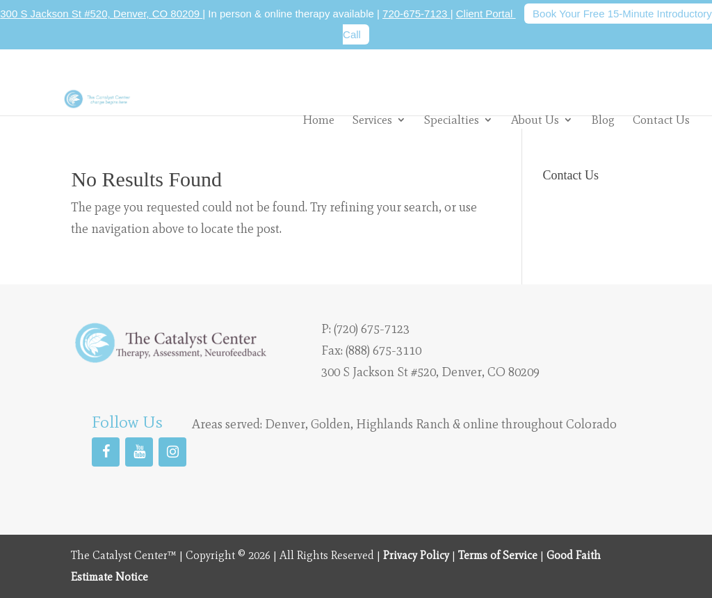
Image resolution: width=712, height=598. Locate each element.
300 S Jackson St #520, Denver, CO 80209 (101, 13)
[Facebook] (106, 452)
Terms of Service (497, 555)
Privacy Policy (416, 555)
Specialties (451, 119)
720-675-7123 (416, 13)
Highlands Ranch (403, 424)
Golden (330, 424)
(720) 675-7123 (372, 329)
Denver (285, 424)
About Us (535, 119)
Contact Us (661, 121)
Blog (603, 121)
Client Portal (486, 13)
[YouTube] (139, 452)
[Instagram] (172, 452)
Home (318, 121)
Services (372, 119)
